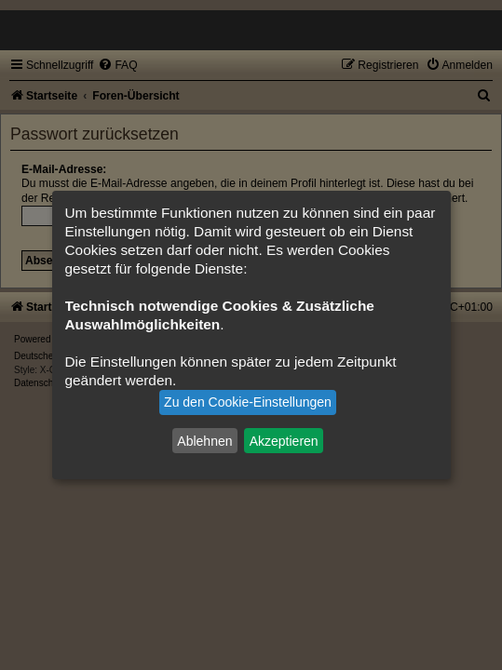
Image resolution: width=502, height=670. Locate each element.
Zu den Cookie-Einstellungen (248, 402)
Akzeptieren (284, 440)
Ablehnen (204, 440)
